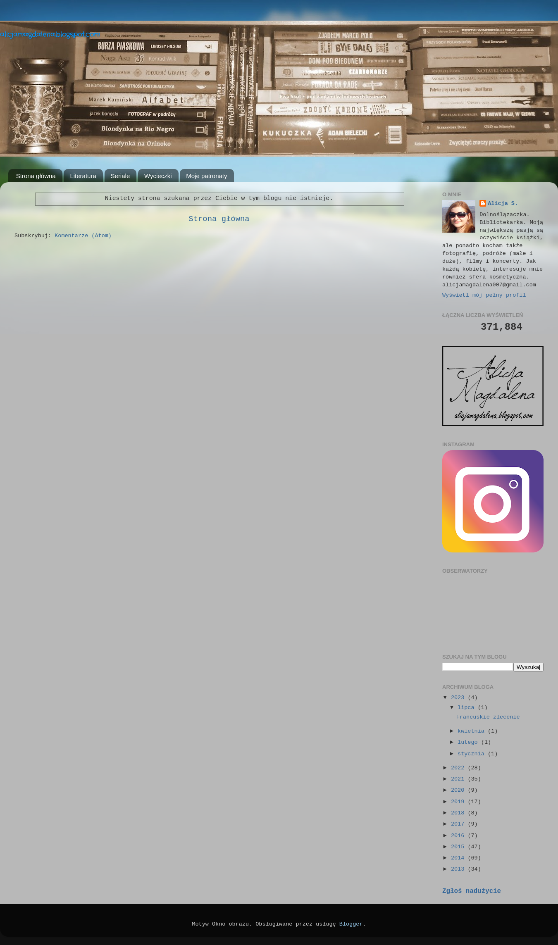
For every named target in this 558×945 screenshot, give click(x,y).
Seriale (120, 175)
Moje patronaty (206, 175)
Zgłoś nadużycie (471, 891)
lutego (469, 742)
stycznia (473, 754)
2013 (459, 869)
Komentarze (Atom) (83, 236)
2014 (459, 858)
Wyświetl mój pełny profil (484, 295)
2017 (459, 824)
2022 (459, 768)
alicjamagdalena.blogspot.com (50, 34)
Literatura (83, 175)
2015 (459, 847)
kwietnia (473, 731)
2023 (459, 698)
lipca (468, 708)
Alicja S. (503, 203)
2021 (459, 779)
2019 (459, 802)
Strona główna (36, 175)
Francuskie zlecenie (488, 717)
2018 (459, 813)
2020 (459, 790)
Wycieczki (158, 175)
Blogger (351, 924)
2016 (459, 836)
